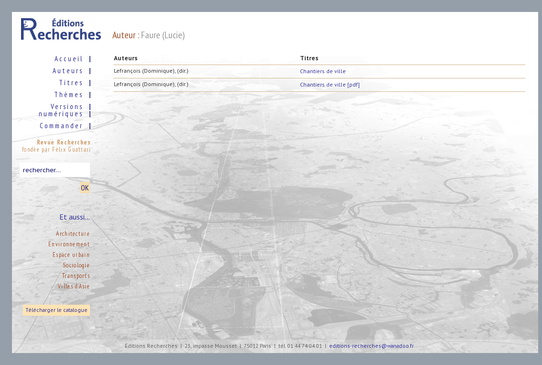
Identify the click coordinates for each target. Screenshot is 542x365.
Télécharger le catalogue (56, 310)
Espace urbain (71, 255)
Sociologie (76, 265)
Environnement (69, 244)
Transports (76, 276)
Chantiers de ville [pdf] (330, 84)
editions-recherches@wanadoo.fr (371, 346)
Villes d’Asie (74, 286)
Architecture (73, 234)
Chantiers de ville (323, 71)
